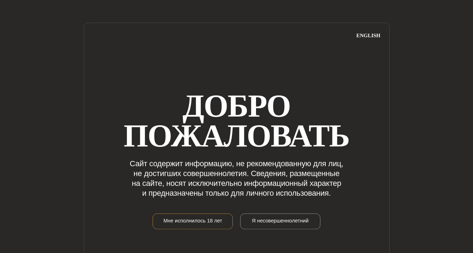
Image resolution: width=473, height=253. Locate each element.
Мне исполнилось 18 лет (193, 220)
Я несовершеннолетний (280, 220)
